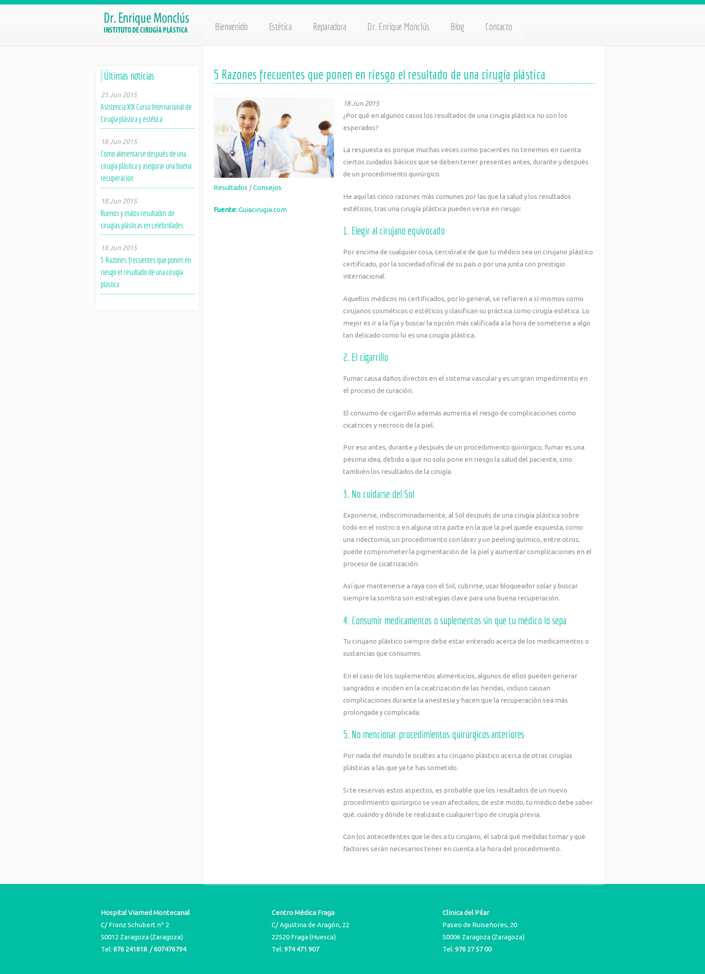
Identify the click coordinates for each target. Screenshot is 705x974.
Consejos (267, 187)
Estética (280, 26)
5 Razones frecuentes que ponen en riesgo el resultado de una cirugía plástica (146, 272)
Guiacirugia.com (262, 209)
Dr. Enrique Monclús (398, 26)
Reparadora (329, 26)
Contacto (498, 26)
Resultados (231, 187)
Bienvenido (231, 26)
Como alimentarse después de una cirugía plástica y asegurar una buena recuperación (146, 166)
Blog (457, 26)
